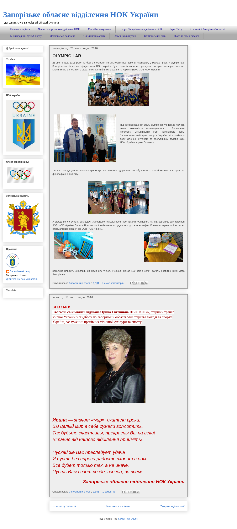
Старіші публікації (172, 506)
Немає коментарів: (114, 283)
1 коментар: (110, 491)
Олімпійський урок (125, 36)
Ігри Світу (176, 29)
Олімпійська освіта (94, 36)
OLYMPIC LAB (66, 55)
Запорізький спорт (20, 271)
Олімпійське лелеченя (62, 36)
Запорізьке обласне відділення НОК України (80, 14)
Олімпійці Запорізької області (207, 29)
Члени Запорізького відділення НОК (59, 29)
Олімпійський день (155, 36)
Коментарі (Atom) (128, 518)
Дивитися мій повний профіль (22, 279)
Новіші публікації (64, 506)
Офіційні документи (99, 29)
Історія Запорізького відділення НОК (141, 29)
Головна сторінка (20, 29)
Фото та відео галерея (186, 36)
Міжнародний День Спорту (26, 36)
